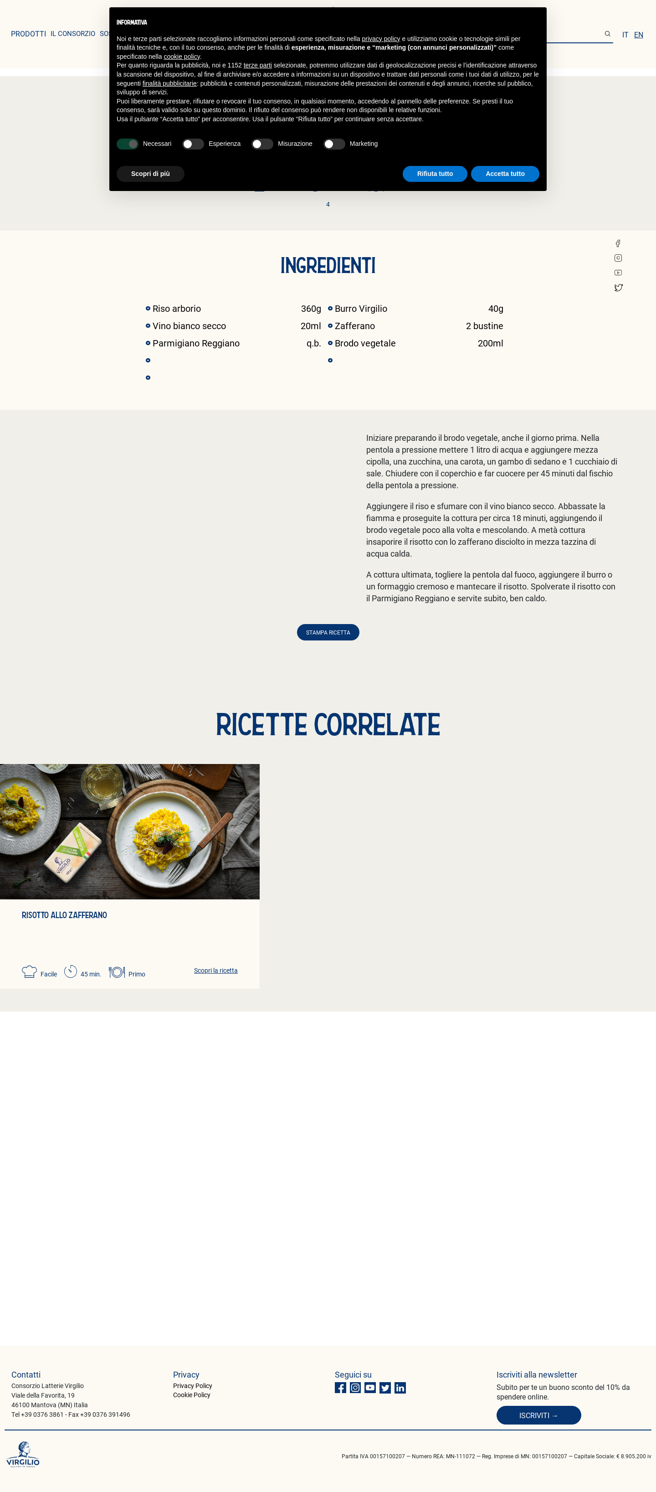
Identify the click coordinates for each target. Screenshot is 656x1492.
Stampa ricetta (328, 966)
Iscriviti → (539, 1415)
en (638, 34)
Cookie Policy (191, 1394)
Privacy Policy (192, 1385)
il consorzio (73, 33)
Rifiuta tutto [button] (435, 173)
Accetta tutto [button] (505, 173)
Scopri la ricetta (216, 1304)
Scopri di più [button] (150, 173)
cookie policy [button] (182, 56)
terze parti (258, 65)
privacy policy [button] (381, 38)
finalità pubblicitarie (170, 83)
